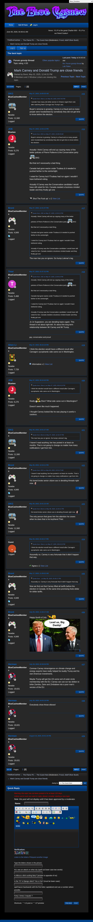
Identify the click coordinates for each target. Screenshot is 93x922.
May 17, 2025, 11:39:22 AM (39, 573)
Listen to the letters (21, 857)
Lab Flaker (67, 66)
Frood (61, 40)
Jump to (55, 783)
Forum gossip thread (23, 60)
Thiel (10, 271)
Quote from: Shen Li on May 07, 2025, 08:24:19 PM (49, 385)
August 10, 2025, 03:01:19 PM (40, 736)
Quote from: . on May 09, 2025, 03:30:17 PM (47, 578)
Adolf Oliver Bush (71, 40)
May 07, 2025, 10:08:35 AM (39, 93)
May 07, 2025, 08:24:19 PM (39, 345)
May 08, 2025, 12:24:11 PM (39, 465)
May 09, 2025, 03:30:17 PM (39, 539)
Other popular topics (51, 60)
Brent (11, 208)
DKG (10, 93)
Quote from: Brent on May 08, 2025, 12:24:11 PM (48, 509)
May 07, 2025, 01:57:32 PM (39, 271)
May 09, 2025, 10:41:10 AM (39, 504)
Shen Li (12, 345)
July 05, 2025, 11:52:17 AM (39, 612)
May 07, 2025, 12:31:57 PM (39, 208)
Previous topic (67, 77)
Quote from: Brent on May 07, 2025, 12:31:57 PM (48, 435)
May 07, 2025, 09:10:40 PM (39, 380)
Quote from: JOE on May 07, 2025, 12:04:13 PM (48, 213)
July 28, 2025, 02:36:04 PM (39, 664)
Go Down (10, 86)
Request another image (39, 857)
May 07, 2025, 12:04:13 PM (39, 129)
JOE (10, 129)
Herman (12, 664)
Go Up (9, 769)
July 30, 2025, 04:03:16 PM (39, 700)
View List (56, 199)
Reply (76, 86)
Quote (80, 119)
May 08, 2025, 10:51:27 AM (39, 430)
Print (84, 86)
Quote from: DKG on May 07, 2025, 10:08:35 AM (48, 134)
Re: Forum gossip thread (72, 63)
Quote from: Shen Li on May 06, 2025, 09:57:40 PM (49, 98)
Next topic (81, 77)
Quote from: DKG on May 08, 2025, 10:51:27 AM (48, 470)
